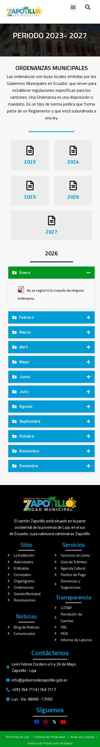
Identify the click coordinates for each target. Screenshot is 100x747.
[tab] (51, 282)
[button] (73, 7)
